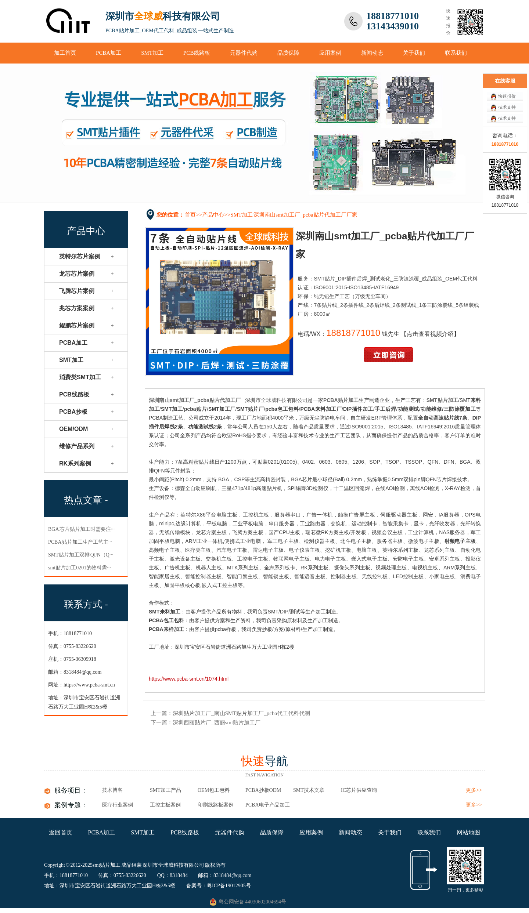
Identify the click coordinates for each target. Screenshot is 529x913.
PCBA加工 (108, 53)
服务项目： (70, 790)
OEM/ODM (73, 429)
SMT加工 (152, 53)
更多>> (474, 790)
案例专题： (70, 805)
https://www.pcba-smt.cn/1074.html (188, 679)
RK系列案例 (75, 463)
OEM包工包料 (214, 790)
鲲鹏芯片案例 (76, 325)
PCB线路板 (196, 53)
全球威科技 (274, 400)
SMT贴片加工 (442, 400)
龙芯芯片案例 (76, 274)
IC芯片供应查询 (359, 790)
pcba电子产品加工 (267, 805)
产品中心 (213, 215)
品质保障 (288, 53)
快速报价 (507, 96)
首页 (190, 215)
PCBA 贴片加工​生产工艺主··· (80, 542)
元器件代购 (244, 53)
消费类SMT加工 (80, 377)
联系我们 (456, 53)
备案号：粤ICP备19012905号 (218, 885)
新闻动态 (372, 53)
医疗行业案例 (117, 805)
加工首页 (65, 53)
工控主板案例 (165, 805)
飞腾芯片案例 (76, 291)
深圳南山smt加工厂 (171, 400)
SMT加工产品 (165, 790)
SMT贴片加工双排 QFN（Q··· (80, 555)
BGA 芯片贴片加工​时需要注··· (81, 529)
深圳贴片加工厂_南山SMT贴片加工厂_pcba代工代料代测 (241, 713)
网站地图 (468, 832)
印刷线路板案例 (216, 805)
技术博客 (112, 790)
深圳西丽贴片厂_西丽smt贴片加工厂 (216, 722)
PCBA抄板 (73, 412)
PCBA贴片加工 (341, 400)
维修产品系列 (76, 446)
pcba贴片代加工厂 (219, 400)
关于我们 (414, 53)
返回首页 (60, 832)
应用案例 (330, 53)
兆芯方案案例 (76, 308)
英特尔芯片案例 (79, 256)
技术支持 (507, 107)
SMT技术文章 (308, 790)
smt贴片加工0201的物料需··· (79, 567)
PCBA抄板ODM (263, 790)
